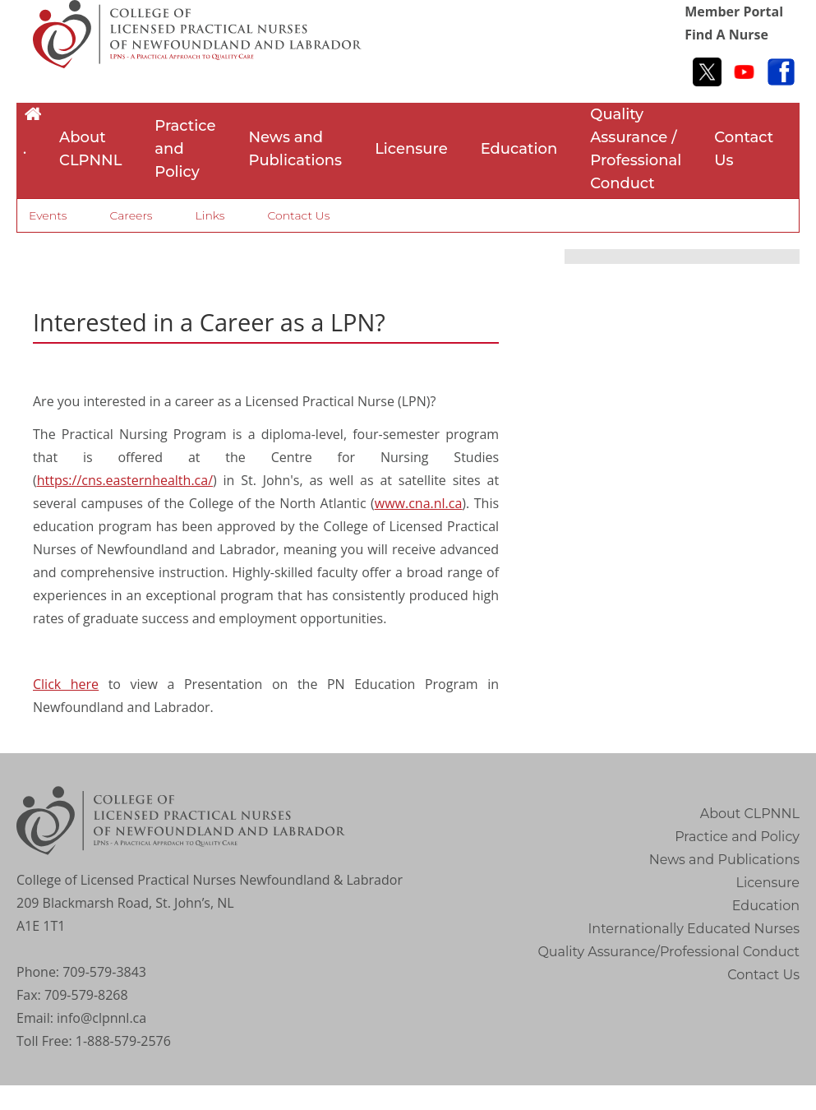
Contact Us (743, 148)
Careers (130, 215)
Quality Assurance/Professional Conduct (668, 952)
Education (519, 149)
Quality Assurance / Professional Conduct (635, 148)
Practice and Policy (184, 149)
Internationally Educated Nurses (694, 929)
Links (210, 215)
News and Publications (295, 148)
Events (48, 215)
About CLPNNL (90, 148)
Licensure (411, 149)
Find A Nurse (726, 34)
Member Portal (734, 11)
